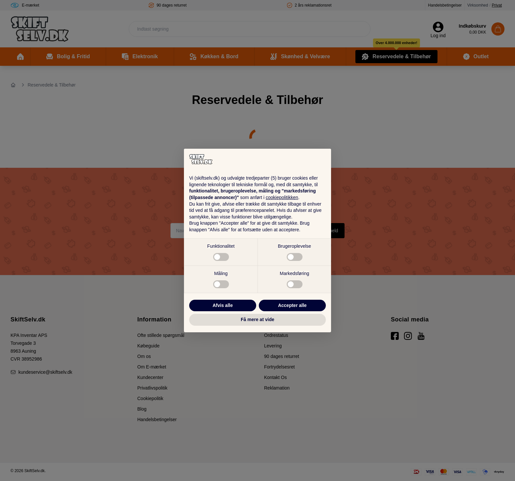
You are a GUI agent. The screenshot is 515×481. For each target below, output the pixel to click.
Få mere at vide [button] (257, 319)
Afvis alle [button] (223, 305)
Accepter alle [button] (292, 305)
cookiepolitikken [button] (282, 197)
